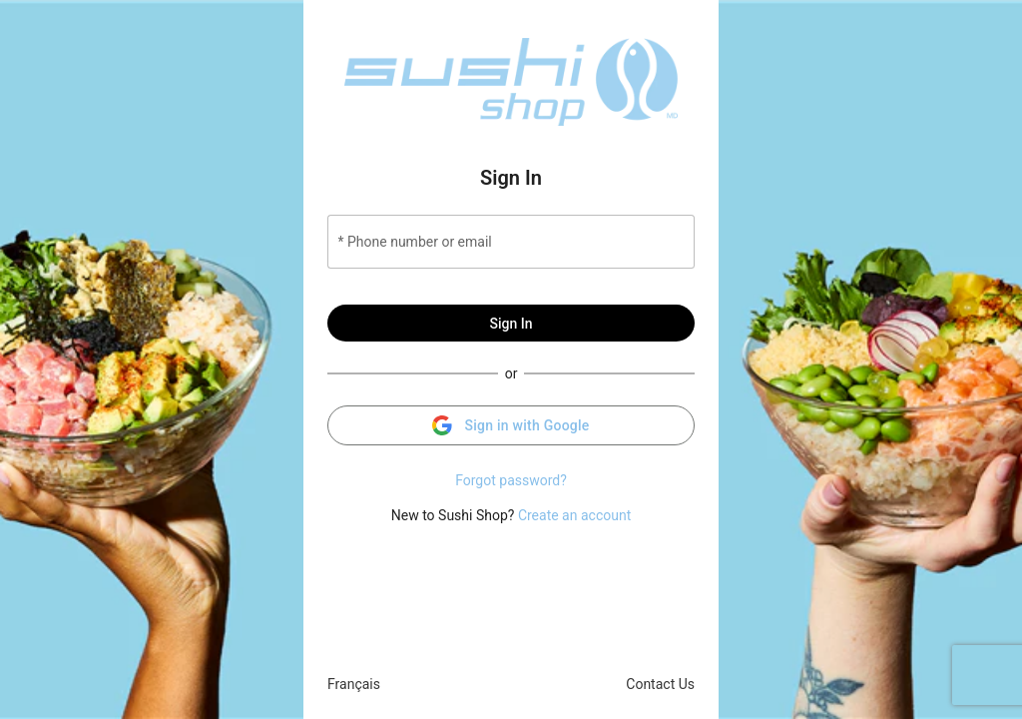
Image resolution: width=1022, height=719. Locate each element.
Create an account (574, 515)
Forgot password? (511, 480)
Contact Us (660, 684)
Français (353, 684)
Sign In (510, 324)
